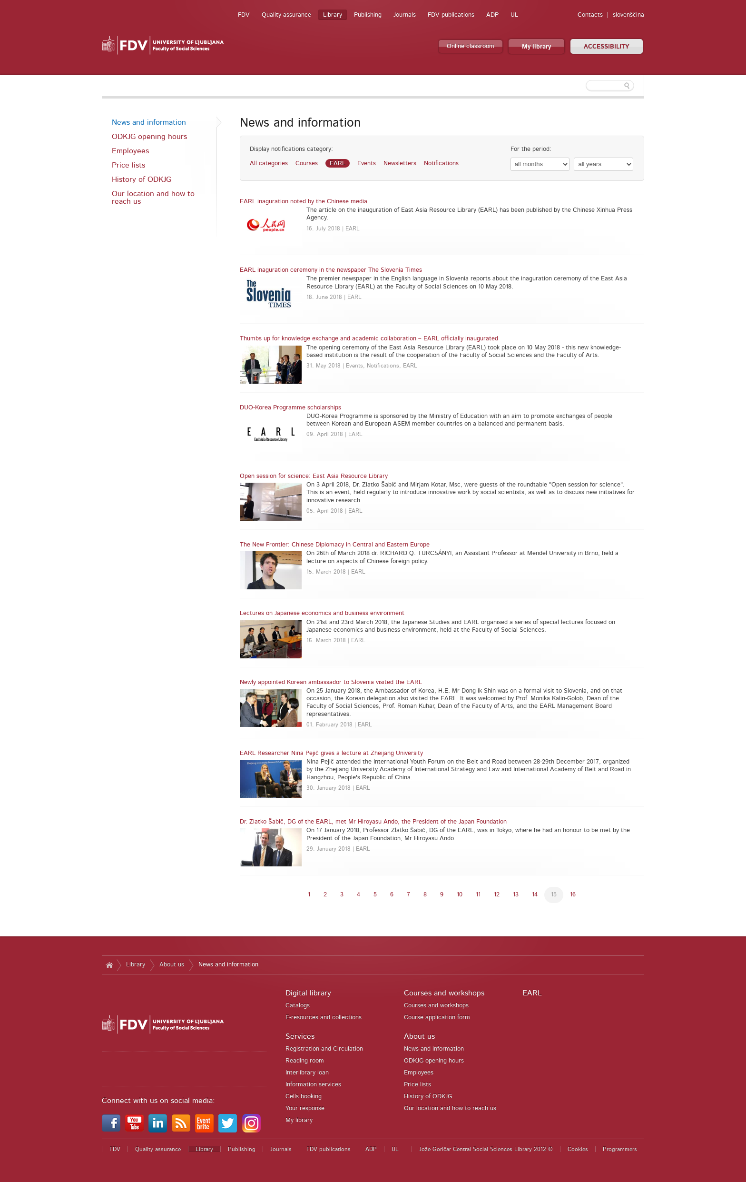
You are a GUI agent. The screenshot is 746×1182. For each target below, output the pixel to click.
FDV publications (451, 15)
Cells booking (303, 1096)
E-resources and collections (323, 1017)
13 (516, 895)
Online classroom (470, 46)
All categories (269, 163)
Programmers (620, 1149)
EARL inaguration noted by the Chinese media (303, 202)
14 (535, 895)
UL (514, 15)
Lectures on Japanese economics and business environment (322, 613)
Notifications (441, 163)
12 (497, 895)
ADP (492, 15)
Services (299, 1036)
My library (536, 47)
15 (554, 895)
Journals (404, 15)
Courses (306, 163)
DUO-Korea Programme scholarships (290, 408)
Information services (313, 1085)
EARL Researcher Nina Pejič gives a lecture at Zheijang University (331, 753)
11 (478, 895)
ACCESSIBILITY (606, 47)
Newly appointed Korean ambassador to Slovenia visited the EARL (331, 682)
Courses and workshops (444, 993)
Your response (304, 1108)
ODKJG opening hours (149, 136)
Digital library (308, 993)
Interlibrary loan (307, 1073)
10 (459, 895)
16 (573, 895)
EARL (337, 163)
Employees (130, 151)
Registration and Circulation (324, 1049)
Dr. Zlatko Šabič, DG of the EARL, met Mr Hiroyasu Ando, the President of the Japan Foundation (373, 822)
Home (109, 965)
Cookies (578, 1149)
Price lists (128, 165)
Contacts (590, 15)
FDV (244, 15)
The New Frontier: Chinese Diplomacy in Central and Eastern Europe (335, 545)
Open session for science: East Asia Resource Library (314, 476)
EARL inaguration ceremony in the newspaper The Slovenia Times (331, 270)
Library (332, 15)
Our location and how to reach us (153, 197)
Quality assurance (286, 15)
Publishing (368, 15)
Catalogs (297, 1006)
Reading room (304, 1061)
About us (171, 965)
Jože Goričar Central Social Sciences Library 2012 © (486, 1149)
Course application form (437, 1017)
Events (366, 163)
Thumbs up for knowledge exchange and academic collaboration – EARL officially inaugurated (369, 339)
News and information (149, 122)
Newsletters (399, 163)
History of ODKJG (141, 179)
